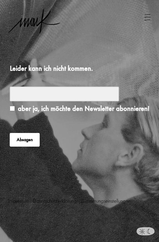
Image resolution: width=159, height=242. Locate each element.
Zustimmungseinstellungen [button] (105, 201)
